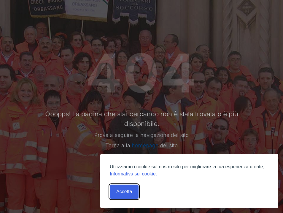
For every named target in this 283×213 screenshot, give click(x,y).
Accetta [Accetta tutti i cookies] (124, 191)
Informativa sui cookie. (133, 173)
